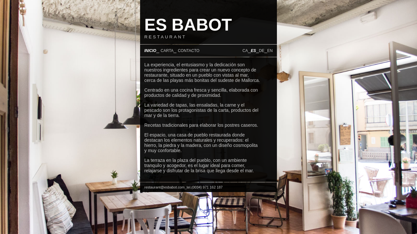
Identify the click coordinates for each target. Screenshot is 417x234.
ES (253, 50)
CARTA (167, 50)
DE (262, 50)
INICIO (150, 50)
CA (245, 50)
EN (270, 50)
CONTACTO (188, 50)
